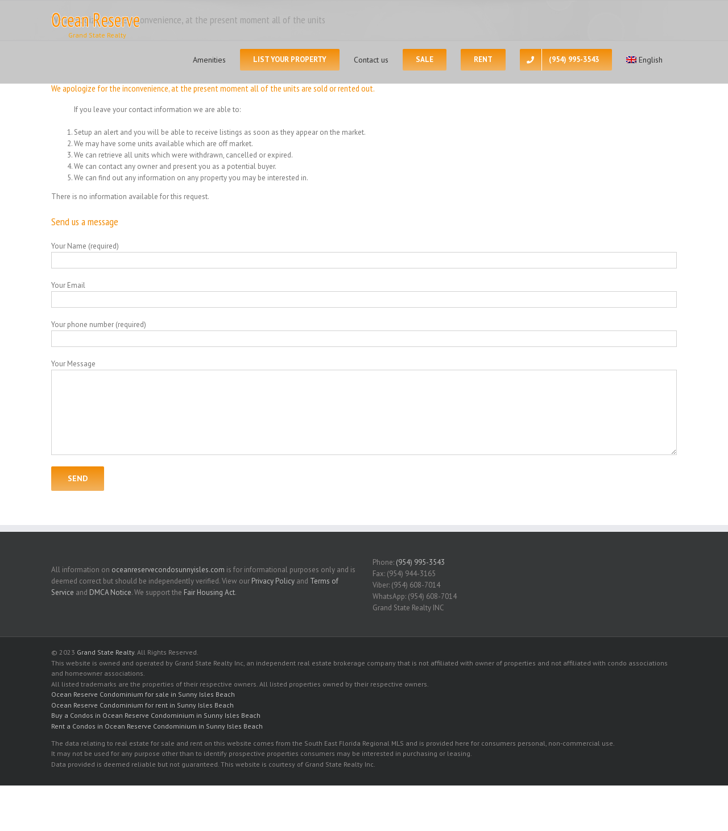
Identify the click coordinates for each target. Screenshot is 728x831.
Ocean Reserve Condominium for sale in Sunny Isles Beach (143, 694)
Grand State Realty (105, 652)
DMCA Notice (110, 592)
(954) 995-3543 (420, 562)
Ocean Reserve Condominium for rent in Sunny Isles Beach (142, 705)
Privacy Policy (273, 581)
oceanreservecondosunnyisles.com (168, 569)
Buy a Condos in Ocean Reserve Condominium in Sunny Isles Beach (155, 715)
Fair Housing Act (209, 592)
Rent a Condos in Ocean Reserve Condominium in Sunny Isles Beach (157, 726)
